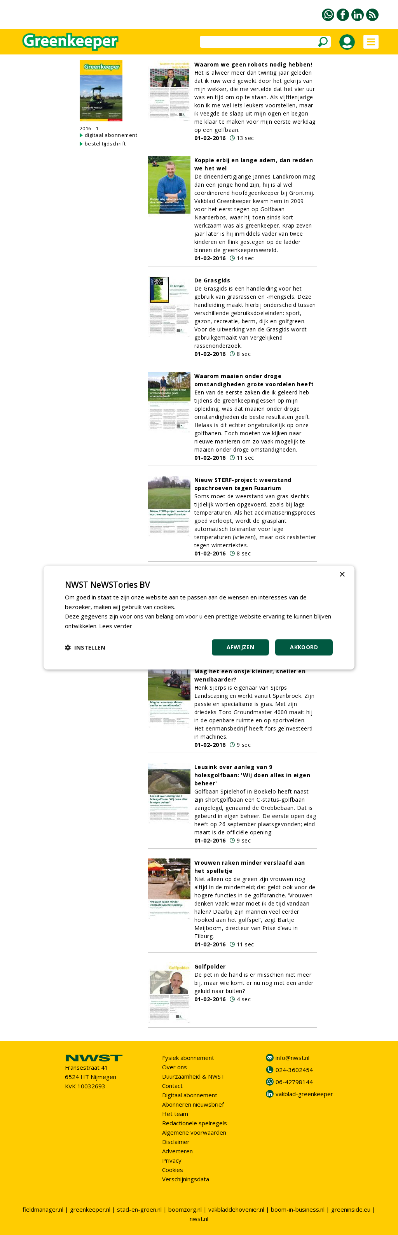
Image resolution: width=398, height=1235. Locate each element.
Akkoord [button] (304, 647)
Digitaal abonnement (189, 1095)
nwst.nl (199, 1219)
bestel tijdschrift (105, 143)
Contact (172, 1086)
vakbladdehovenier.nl (236, 1209)
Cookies (172, 1170)
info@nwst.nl (292, 1058)
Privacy (172, 1160)
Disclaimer (176, 1142)
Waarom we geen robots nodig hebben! (253, 64)
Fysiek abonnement (188, 1058)
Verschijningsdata (185, 1179)
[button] (85, 647)
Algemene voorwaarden (194, 1132)
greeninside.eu (350, 1209)
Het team (175, 1114)
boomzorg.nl (185, 1209)
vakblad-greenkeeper (304, 1094)
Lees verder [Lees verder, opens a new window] (115, 626)
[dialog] (199, 617)
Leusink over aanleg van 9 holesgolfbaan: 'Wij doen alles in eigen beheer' (252, 775)
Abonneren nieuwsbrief (193, 1104)
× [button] (342, 575)
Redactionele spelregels (194, 1123)
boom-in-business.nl (298, 1209)
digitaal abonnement (111, 134)
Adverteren (177, 1151)
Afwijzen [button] (240, 647)
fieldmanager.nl (43, 1209)
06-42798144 (294, 1082)
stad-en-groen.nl (139, 1209)
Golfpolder (210, 966)
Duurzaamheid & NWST (193, 1076)
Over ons (174, 1067)
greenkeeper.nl (90, 1209)
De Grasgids (212, 280)
